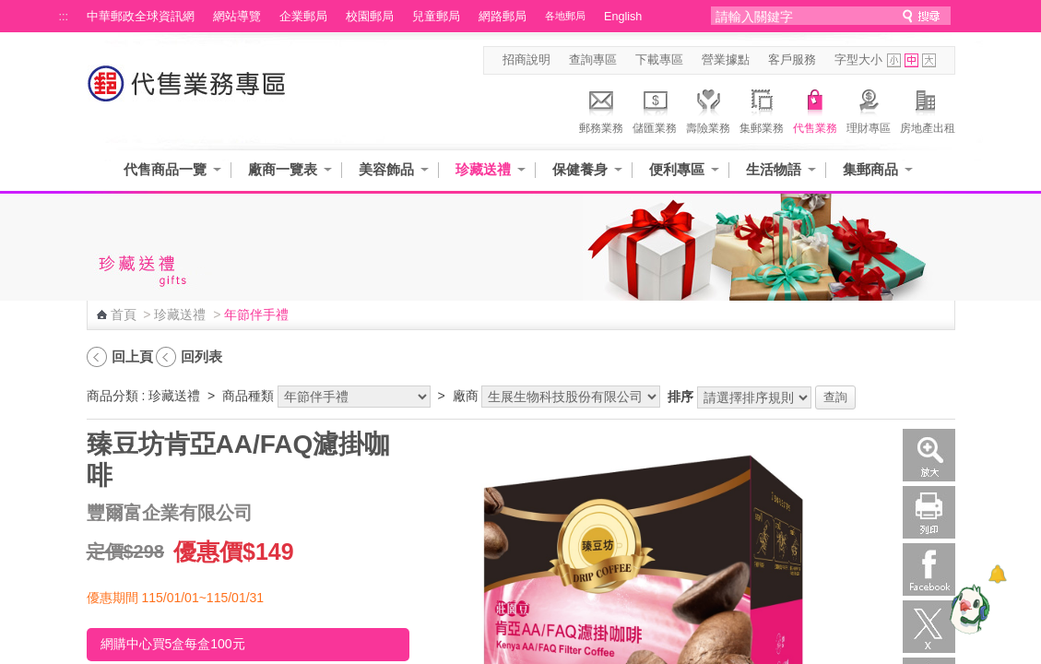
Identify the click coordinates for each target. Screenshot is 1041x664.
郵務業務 (601, 109)
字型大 (929, 60)
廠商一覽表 (282, 169)
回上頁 (132, 356)
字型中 (911, 60)
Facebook (929, 569)
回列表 (201, 356)
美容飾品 (386, 169)
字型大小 (858, 59)
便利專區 (676, 169)
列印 (929, 512)
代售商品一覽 (165, 169)
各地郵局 (565, 15)
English (623, 16)
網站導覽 (237, 16)
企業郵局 (303, 16)
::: (64, 16)
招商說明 (526, 59)
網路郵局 (502, 16)
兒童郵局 (436, 16)
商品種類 (248, 395)
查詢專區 (593, 59)
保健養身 (580, 169)
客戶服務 (792, 59)
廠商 (466, 395)
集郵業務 (761, 109)
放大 (929, 455)
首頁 (123, 314)
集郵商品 (870, 169)
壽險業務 (708, 109)
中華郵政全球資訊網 (141, 16)
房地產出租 (927, 109)
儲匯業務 (655, 109)
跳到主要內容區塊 (9, 9)
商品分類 (112, 395)
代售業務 (815, 109)
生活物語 (773, 169)
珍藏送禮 (483, 169)
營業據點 (726, 59)
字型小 (894, 60)
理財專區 (868, 109)
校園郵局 (370, 16)
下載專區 (659, 59)
